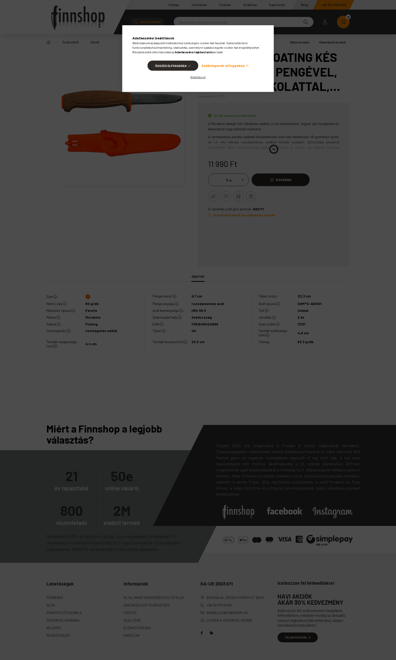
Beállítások (198, 77)
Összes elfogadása (171, 65)
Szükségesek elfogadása (223, 65)
